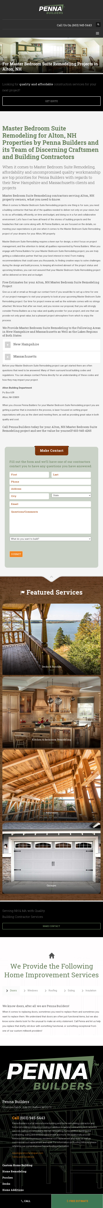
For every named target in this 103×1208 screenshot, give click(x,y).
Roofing (50, 990)
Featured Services (55, 592)
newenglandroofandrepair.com (27, 1153)
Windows (30, 990)
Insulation (88, 990)
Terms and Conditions (23, 1157)
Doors (11, 990)
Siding (69, 990)
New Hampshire (26, 344)
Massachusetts (24, 356)
